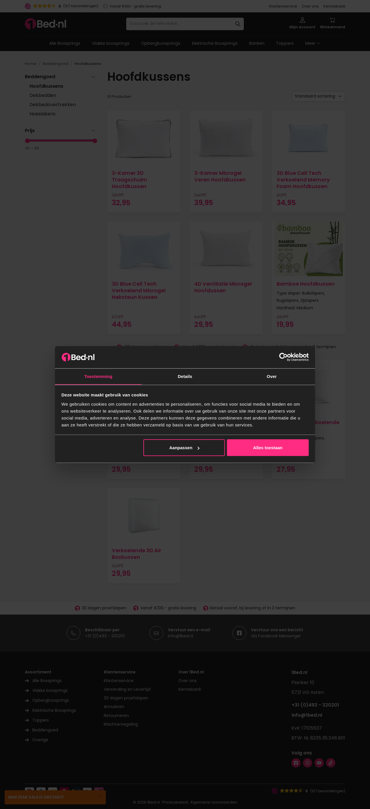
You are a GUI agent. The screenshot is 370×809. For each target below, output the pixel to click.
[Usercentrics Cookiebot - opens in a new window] (283, 357)
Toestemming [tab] (98, 376)
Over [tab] (272, 376)
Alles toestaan (268, 447)
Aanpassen (184, 447)
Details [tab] (185, 376)
